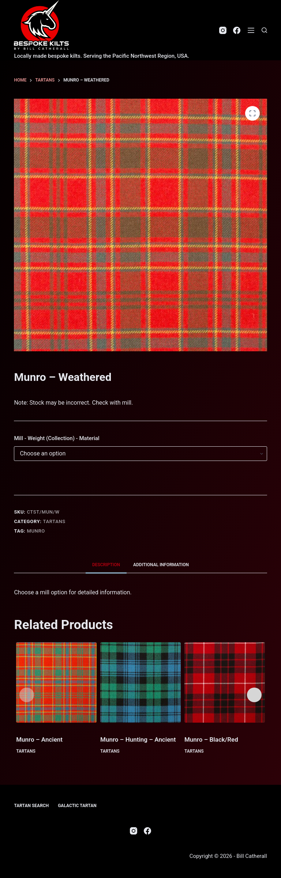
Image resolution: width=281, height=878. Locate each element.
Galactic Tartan (77, 805)
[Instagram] (222, 30)
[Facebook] (236, 30)
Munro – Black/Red (211, 739)
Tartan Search (31, 805)
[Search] (264, 30)
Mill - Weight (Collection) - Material (56, 438)
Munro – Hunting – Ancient (138, 739)
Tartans (54, 521)
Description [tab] (106, 564)
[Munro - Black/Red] (224, 682)
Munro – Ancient (39, 739)
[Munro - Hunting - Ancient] (140, 682)
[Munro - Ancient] (56, 682)
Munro (36, 531)
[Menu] (251, 30)
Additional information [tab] (161, 564)
